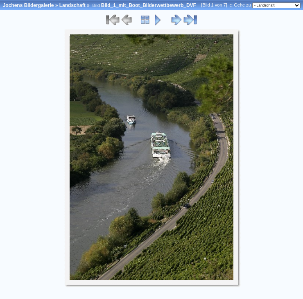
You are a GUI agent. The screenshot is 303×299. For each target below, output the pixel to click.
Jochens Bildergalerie (28, 5)
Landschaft (72, 5)
